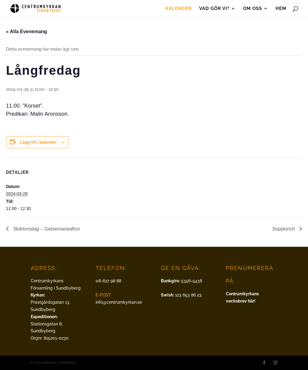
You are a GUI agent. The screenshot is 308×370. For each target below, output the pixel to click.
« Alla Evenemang (26, 31)
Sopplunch (284, 228)
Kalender (178, 8)
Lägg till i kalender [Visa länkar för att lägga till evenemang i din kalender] (38, 142)
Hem (281, 8)
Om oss (252, 8)
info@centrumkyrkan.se (119, 302)
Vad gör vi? (214, 8)
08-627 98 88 (108, 280)
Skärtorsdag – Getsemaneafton (46, 228)
